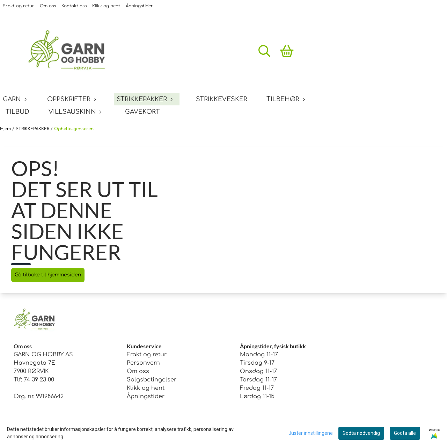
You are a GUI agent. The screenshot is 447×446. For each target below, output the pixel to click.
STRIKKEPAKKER (33, 128)
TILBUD (17, 111)
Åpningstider (139, 5)
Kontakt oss (74, 5)
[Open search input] (264, 51)
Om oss (48, 5)
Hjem (6, 128)
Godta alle (405, 433)
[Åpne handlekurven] (286, 51)
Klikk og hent (106, 5)
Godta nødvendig (361, 433)
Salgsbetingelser (151, 380)
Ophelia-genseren (74, 128)
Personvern (143, 363)
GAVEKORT (142, 111)
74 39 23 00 (39, 380)
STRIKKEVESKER (221, 99)
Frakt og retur (18, 5)
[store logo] (71, 51)
